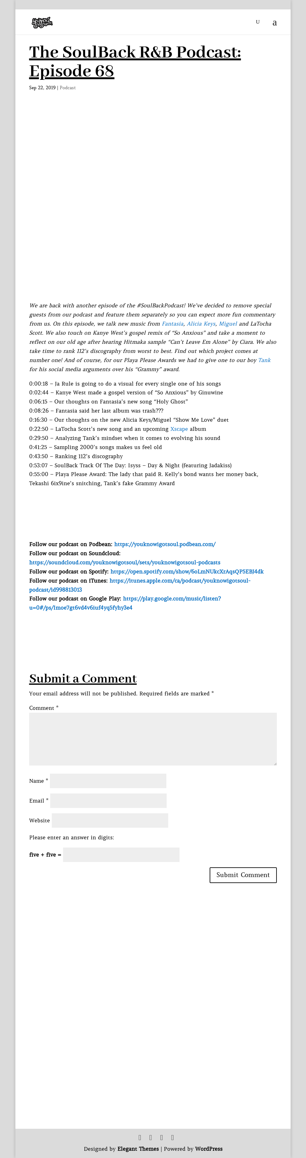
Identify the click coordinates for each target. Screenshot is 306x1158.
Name (38, 780)
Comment (43, 708)
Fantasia (172, 323)
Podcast (68, 88)
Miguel (228, 323)
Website (39, 820)
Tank (264, 360)
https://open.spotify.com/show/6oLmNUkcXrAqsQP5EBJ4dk (187, 571)
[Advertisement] (143, 626)
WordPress (209, 1148)
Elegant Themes (138, 1148)
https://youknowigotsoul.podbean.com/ (164, 544)
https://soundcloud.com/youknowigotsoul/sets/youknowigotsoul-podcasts (124, 562)
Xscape (179, 428)
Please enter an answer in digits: (71, 837)
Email (38, 800)
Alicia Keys (201, 323)
